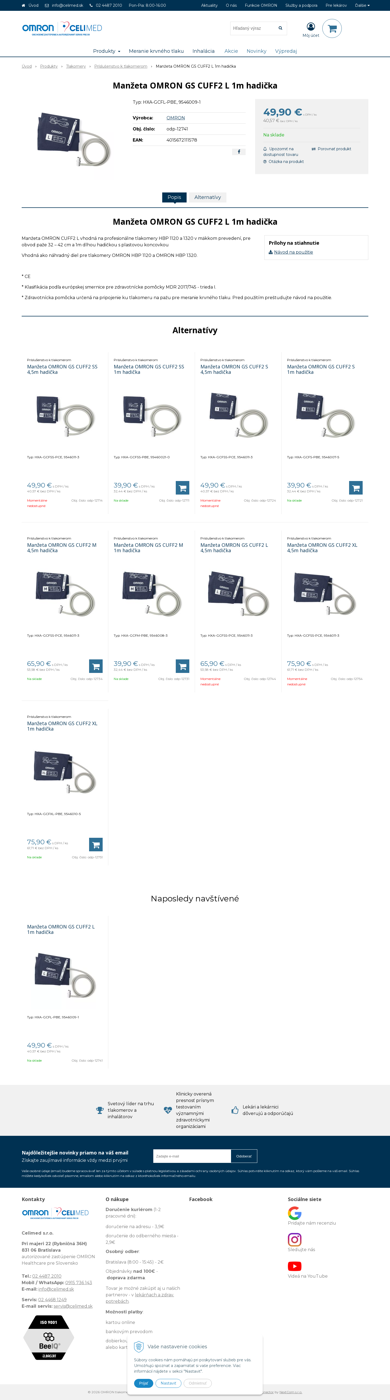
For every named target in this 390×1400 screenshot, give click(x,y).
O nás (231, 5)
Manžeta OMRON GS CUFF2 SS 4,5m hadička (62, 369)
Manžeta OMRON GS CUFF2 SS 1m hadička (149, 369)
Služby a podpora (301, 5)
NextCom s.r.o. (291, 1392)
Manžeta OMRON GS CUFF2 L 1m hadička (61, 929)
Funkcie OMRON (261, 5)
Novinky (256, 51)
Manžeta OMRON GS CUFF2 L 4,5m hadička (234, 548)
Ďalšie (362, 5)
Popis (174, 197)
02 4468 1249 (52, 1299)
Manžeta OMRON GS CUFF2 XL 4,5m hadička (322, 548)
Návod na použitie (293, 252)
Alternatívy (207, 197)
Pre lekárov (336, 5)
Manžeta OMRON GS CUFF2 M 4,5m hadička (61, 548)
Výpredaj (286, 51)
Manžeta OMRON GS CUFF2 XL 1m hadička (62, 726)
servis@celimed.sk (73, 1306)
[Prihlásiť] (311, 29)
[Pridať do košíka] (182, 488)
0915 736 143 (78, 1282)
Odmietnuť (198, 1383)
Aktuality (209, 5)
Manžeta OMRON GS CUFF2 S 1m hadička (321, 369)
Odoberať (244, 1156)
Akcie (231, 51)
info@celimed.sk (67, 5)
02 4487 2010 (109, 5)
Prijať (143, 1383)
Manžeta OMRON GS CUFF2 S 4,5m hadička (234, 369)
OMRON (176, 117)
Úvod (33, 5)
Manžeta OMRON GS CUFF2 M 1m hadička (148, 548)
